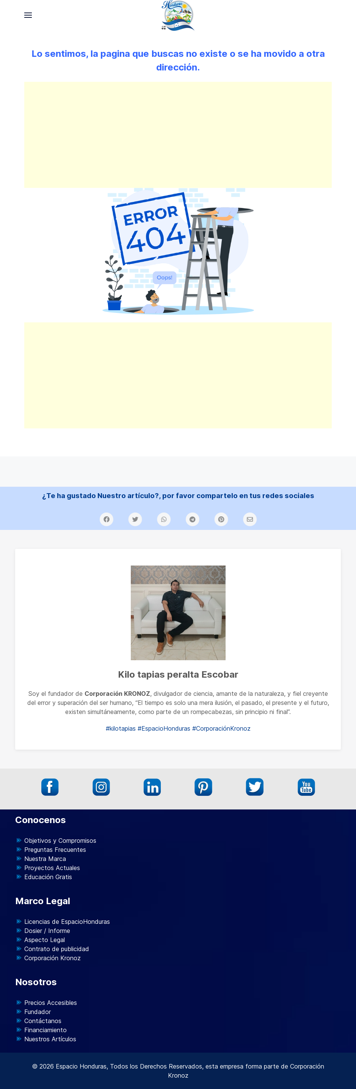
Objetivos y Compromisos (60, 840)
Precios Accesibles (50, 1002)
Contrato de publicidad (56, 949)
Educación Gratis (48, 877)
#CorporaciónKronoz (221, 728)
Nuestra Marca (45, 858)
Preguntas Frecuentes (55, 849)
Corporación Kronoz (52, 958)
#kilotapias (121, 728)
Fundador (37, 1012)
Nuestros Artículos (50, 1039)
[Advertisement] (178, 135)
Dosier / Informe (47, 930)
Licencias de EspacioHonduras (67, 921)
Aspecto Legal (44, 940)
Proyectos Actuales (52, 868)
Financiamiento (45, 1030)
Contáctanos (42, 1021)
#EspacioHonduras (164, 728)
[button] (28, 15)
